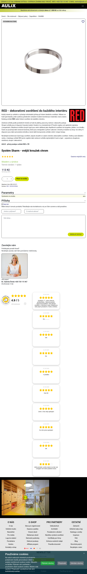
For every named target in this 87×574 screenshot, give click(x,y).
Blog (76, 541)
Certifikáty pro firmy (54, 538)
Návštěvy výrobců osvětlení (54, 535)
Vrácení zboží (32, 532)
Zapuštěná (32, 16)
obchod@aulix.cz (80, 2)
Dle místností (11, 16)
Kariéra (10, 544)
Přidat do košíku (21, 179)
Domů (4, 16)
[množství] (7, 179)
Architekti (54, 529)
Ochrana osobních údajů (54, 541)
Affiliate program (32, 544)
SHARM (41, 16)
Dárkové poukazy (32, 541)
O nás (11, 526)
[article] (46, 301)
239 (15, 304)
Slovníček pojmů (76, 544)
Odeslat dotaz (76, 234)
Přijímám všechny (48, 563)
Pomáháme (11, 541)
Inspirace (76, 535)
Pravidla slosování (54, 544)
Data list (6, 204)
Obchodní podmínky (32, 538)
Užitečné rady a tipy (76, 529)
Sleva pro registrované (32, 526)
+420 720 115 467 (62, 2)
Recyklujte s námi (76, 547)
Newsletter (11, 532)
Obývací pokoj (23, 16)
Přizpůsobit (62, 563)
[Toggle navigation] (82, 6)
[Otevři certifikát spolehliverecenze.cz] (18, 296)
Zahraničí (76, 526)
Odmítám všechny (77, 563)
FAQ (76, 538)
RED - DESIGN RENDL (12, 186)
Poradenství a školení (54, 532)
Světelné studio (11, 529)
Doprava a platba (32, 529)
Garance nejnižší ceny (78, 156)
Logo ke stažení (11, 538)
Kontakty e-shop (10, 547)
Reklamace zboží (32, 535)
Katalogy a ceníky (76, 532)
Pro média (10, 535)
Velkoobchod (54, 526)
